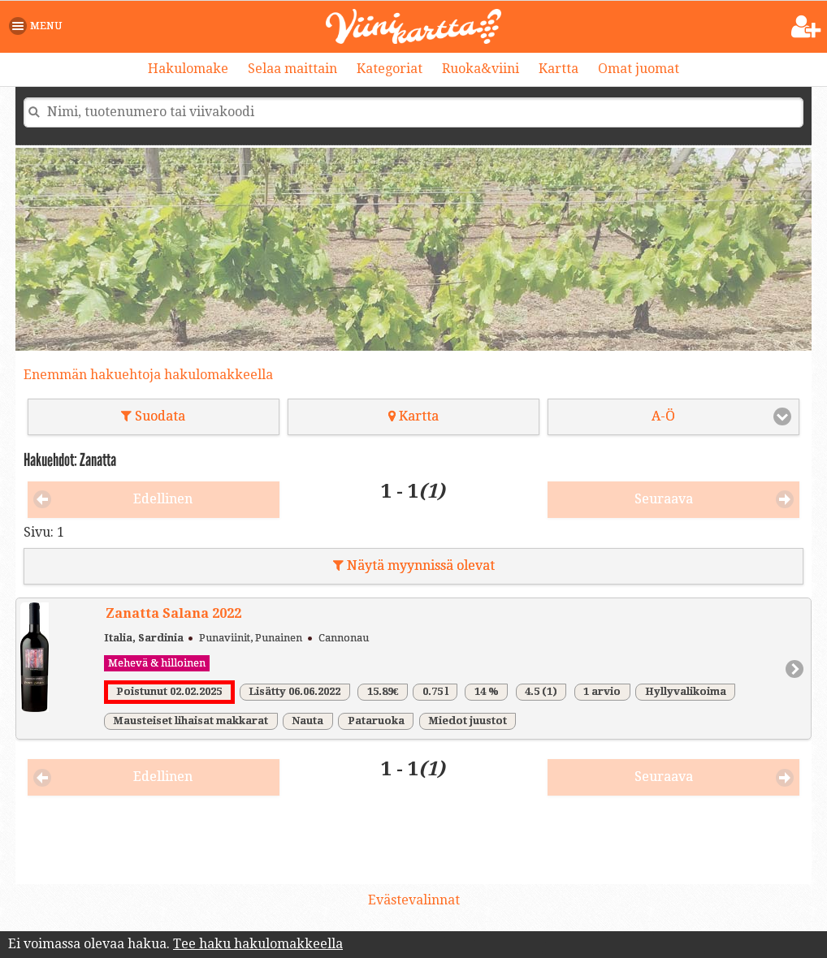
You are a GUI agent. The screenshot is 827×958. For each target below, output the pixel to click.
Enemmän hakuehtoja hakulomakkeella (148, 374)
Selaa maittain (292, 68)
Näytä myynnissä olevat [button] (414, 565)
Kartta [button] (413, 416)
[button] (38, 26)
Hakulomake (188, 68)
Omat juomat (638, 68)
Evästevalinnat (414, 900)
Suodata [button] (153, 416)
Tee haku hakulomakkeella (258, 944)
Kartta (558, 68)
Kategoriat (389, 68)
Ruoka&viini (480, 68)
